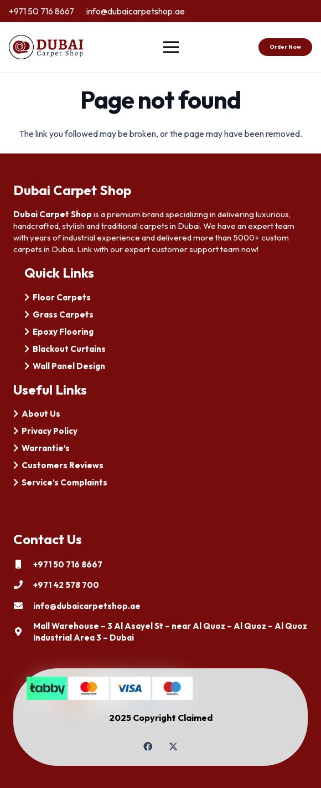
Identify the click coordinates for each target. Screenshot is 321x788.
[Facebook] (148, 746)
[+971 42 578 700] (23, 585)
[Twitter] (173, 746)
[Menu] (172, 47)
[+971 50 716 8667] (23, 564)
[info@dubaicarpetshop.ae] (23, 606)
